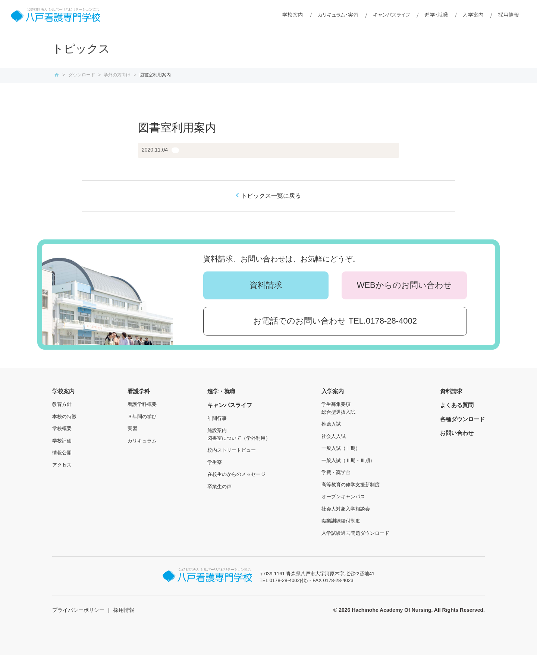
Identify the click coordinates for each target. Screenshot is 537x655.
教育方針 (62, 404)
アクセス (62, 465)
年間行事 (217, 418)
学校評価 (62, 440)
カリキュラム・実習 (338, 14)
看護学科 (139, 391)
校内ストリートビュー (231, 450)
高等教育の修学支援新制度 (350, 484)
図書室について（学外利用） (238, 438)
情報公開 (62, 452)
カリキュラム (142, 440)
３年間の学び (142, 416)
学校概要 (62, 428)
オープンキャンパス (343, 496)
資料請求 (265, 285)
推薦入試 (331, 424)
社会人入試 (333, 436)
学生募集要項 (336, 404)
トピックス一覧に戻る (271, 196)
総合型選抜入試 (338, 412)
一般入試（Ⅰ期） (340, 448)
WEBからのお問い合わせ (404, 285)
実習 (132, 428)
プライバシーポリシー (78, 610)
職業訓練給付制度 (340, 521)
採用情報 (508, 14)
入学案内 (472, 14)
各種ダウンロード (462, 419)
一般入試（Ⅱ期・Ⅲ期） (348, 460)
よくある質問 (457, 405)
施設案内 (217, 430)
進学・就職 (436, 14)
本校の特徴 (64, 416)
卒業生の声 (219, 486)
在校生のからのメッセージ (236, 474)
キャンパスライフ (391, 14)
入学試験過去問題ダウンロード (355, 533)
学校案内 (292, 14)
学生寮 (214, 462)
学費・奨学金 (336, 472)
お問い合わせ (457, 433)
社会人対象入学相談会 (345, 509)
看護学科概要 (142, 404)
